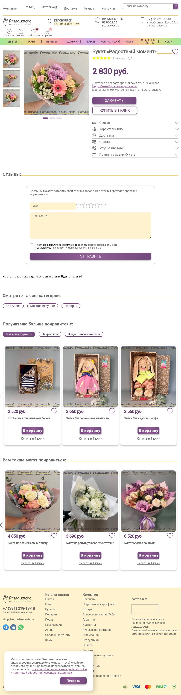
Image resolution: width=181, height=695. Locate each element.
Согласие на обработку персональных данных (155, 630)
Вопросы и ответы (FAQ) (99, 614)
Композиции (110, 44)
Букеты (51, 44)
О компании (9, 7)
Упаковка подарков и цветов (102, 676)
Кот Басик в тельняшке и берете (29, 418)
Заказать (114, 100)
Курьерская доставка (97, 629)
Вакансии (89, 599)
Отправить (90, 256)
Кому (168, 44)
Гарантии (89, 619)
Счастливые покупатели (99, 655)
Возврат (88, 609)
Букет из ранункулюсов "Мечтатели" (90, 543)
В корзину (32, 430)
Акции (129, 44)
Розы (32, 44)
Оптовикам (49, 7)
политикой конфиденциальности (98, 244)
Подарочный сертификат (99, 604)
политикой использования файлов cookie (59, 669)
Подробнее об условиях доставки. (114, 86)
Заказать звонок (157, 25)
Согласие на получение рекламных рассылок (154, 634)
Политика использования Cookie (148, 623)
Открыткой (50, 334)
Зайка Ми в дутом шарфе (141, 418)
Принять (73, 680)
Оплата (87, 645)
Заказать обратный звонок (17, 612)
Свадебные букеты (149, 44)
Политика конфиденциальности (148, 619)
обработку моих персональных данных (78, 247)
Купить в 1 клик (115, 110)
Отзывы (89, 8)
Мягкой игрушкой (19, 334)
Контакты (108, 8)
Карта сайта (140, 599)
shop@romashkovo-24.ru (162, 22)
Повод (90, 44)
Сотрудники (91, 640)
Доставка (70, 8)
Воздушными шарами (84, 334)
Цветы (12, 44)
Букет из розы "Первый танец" (28, 543)
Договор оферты (140, 626)
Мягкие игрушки (42, 306)
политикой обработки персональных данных (42, 672)
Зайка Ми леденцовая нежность (87, 418)
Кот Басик (13, 306)
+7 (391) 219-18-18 (159, 19)
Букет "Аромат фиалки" (139, 543)
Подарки (71, 44)
